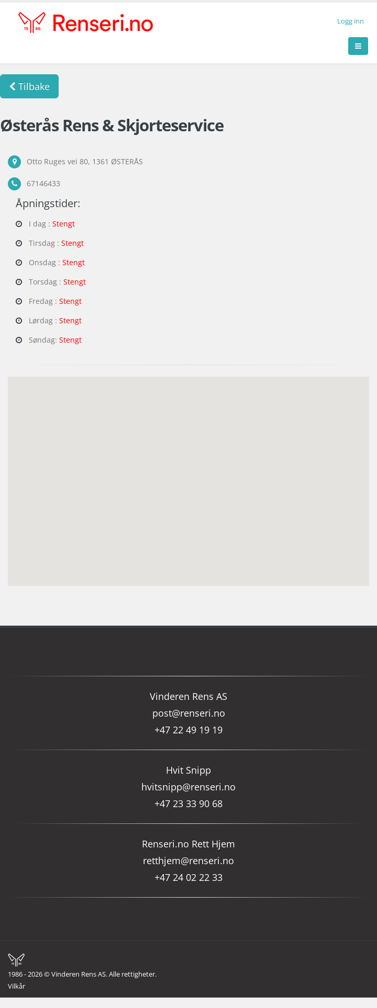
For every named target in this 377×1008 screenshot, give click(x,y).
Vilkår (16, 986)
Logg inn (350, 21)
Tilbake (29, 86)
